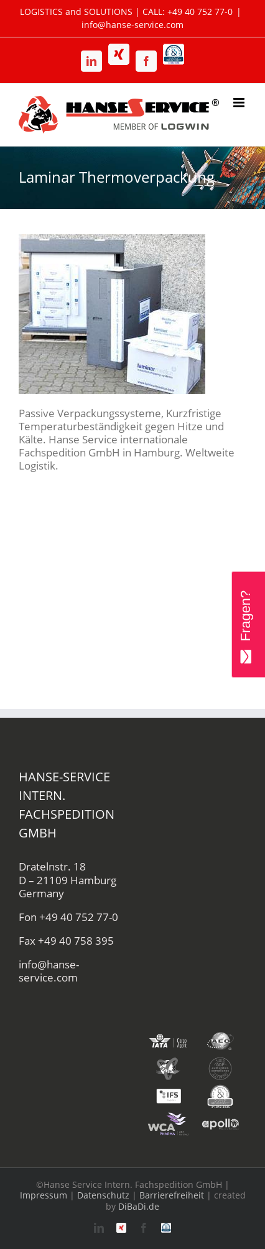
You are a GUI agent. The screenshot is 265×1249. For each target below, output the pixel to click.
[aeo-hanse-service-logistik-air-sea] (220, 1034)
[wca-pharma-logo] (167, 1117)
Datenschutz (103, 1195)
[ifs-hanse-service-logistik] (167, 1089)
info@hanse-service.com (132, 25)
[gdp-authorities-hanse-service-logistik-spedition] (220, 1061)
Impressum (43, 1195)
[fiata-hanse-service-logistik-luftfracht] (167, 1061)
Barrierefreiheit (171, 1195)
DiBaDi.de (138, 1206)
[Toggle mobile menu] (239, 102)
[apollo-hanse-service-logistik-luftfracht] (220, 1117)
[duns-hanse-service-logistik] (220, 1089)
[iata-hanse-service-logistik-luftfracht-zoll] (167, 1034)
